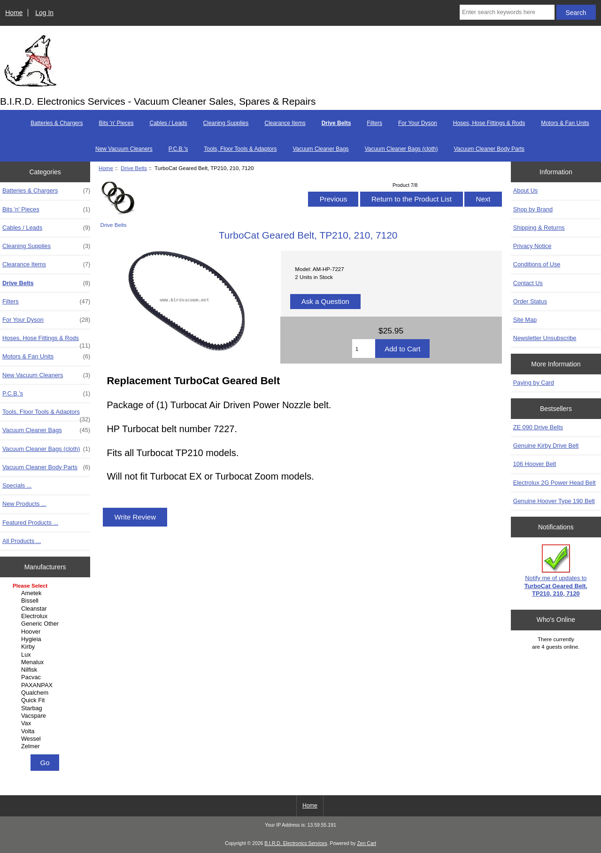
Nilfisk (46, 670)
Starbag (46, 708)
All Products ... (21, 540)
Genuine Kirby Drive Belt (546, 445)
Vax (46, 723)
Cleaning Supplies (226, 123)
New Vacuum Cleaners (124, 149)
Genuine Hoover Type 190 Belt (554, 500)
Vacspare (46, 716)
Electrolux (46, 616)
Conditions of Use (537, 264)
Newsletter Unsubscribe (545, 337)
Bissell (46, 601)
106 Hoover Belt (534, 463)
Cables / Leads (168, 123)
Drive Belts (134, 168)
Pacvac (46, 677)
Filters (374, 123)
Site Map (525, 319)
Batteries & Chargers (57, 123)
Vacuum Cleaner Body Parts (489, 149)
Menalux (46, 662)
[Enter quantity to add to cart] (363, 348)
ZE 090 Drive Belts (538, 427)
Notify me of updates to (555, 570)
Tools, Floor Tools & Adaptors (240, 149)
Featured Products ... (30, 522)
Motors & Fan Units (565, 123)
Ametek (46, 593)
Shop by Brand (533, 209)
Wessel (46, 739)
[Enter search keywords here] (507, 12)
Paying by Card (533, 382)
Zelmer (46, 746)
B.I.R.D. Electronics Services (295, 843)
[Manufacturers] (45, 666)
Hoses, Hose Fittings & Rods (489, 123)
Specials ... (16, 485)
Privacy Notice (532, 245)
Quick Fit (46, 700)
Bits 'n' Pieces (116, 123)
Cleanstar (46, 609)
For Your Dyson (417, 123)
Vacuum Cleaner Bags (320, 149)
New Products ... (24, 503)
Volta (46, 731)
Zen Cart (366, 843)
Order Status (530, 301)
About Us (525, 190)
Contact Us (528, 283)
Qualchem (46, 693)
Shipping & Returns (539, 227)
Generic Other (46, 624)
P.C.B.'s (178, 149)
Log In (44, 12)
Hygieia (46, 639)
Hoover (46, 632)
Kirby (46, 647)
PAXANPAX (46, 685)
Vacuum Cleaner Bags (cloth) (401, 149)
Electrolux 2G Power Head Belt (554, 482)
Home (14, 12)
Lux (46, 655)
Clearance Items (284, 123)
